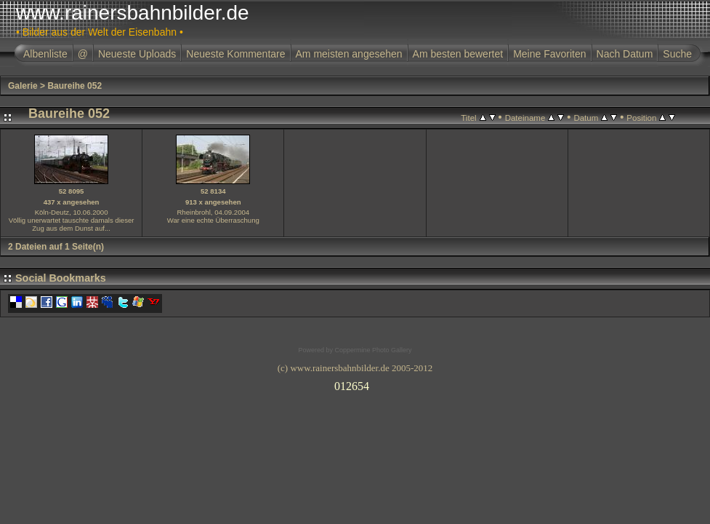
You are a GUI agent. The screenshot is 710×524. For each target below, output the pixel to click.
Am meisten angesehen (349, 54)
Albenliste (45, 54)
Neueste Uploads (137, 54)
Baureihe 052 (74, 86)
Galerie (23, 86)
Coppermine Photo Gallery (372, 350)
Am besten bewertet (458, 54)
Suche (677, 54)
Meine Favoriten (549, 54)
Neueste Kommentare (235, 54)
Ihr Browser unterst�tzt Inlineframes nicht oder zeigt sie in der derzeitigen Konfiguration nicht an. (355, 383)
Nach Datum (625, 54)
